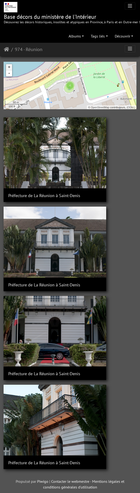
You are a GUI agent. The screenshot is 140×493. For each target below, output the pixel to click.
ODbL (131, 107)
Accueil (6, 49)
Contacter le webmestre (70, 248)
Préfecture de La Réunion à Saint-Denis (35, 168)
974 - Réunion (28, 49)
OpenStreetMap (100, 107)
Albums (75, 36)
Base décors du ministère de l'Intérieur (72, 18)
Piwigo (42, 248)
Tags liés (98, 36)
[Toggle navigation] (130, 5)
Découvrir (122, 36)
